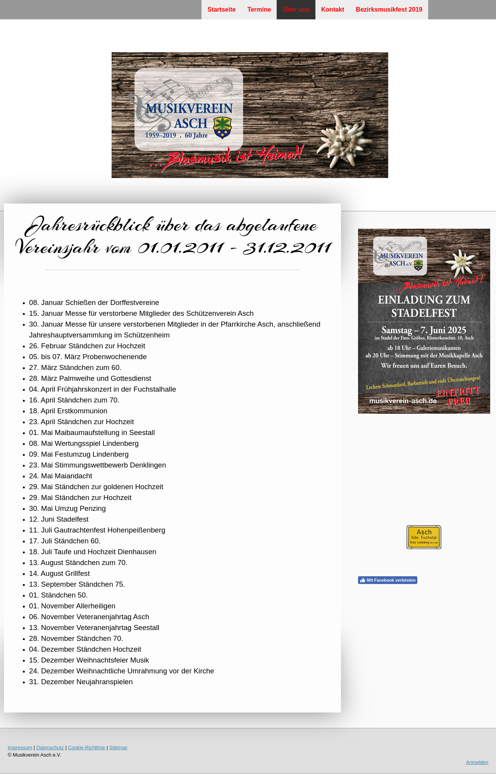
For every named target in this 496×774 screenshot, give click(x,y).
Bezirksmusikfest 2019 (389, 9)
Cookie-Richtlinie (86, 747)
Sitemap (118, 747)
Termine (259, 9)
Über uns (295, 9)
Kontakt (332, 9)
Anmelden (477, 762)
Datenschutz (50, 747)
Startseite (221, 9)
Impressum (20, 747)
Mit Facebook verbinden (388, 580)
